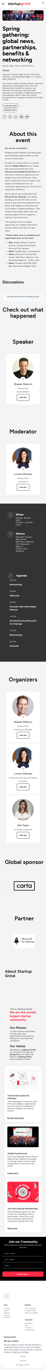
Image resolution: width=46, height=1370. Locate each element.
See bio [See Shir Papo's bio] (23, 835)
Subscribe (22, 1274)
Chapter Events (30, 1311)
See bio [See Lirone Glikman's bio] (23, 487)
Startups (7, 1313)
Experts (6, 1311)
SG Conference (30, 1308)
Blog (26, 1325)
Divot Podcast (30, 1330)
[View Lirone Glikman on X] (23, 469)
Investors (7, 1308)
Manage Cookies (23, 1364)
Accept (23, 1356)
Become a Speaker (31, 1313)
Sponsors (7, 1315)
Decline (23, 1360)
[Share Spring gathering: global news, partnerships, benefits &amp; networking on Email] (21, 117)
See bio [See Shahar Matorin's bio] (23, 397)
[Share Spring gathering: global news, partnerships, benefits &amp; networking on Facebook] (5, 117)
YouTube (28, 1328)
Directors (7, 1317)
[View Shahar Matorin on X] (23, 379)
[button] (43, 3)
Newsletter (29, 1323)
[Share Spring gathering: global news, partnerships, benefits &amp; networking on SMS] (27, 117)
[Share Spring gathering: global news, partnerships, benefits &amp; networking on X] (10, 117)
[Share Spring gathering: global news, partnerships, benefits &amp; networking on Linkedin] (16, 117)
